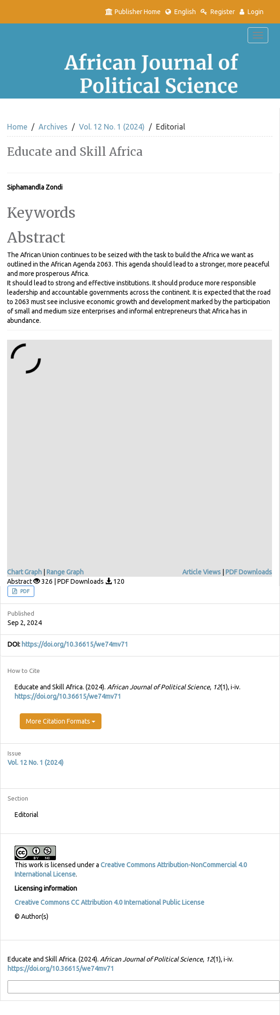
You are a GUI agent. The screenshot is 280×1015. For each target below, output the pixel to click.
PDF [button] (24, 591)
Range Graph (65, 572)
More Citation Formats (60, 721)
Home (17, 126)
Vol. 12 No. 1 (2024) (112, 126)
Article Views (201, 572)
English (180, 11)
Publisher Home (133, 11)
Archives (53, 126)
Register (218, 11)
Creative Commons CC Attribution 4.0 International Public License (109, 902)
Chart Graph (24, 572)
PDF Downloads (249, 572)
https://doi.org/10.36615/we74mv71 (75, 644)
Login (252, 11)
